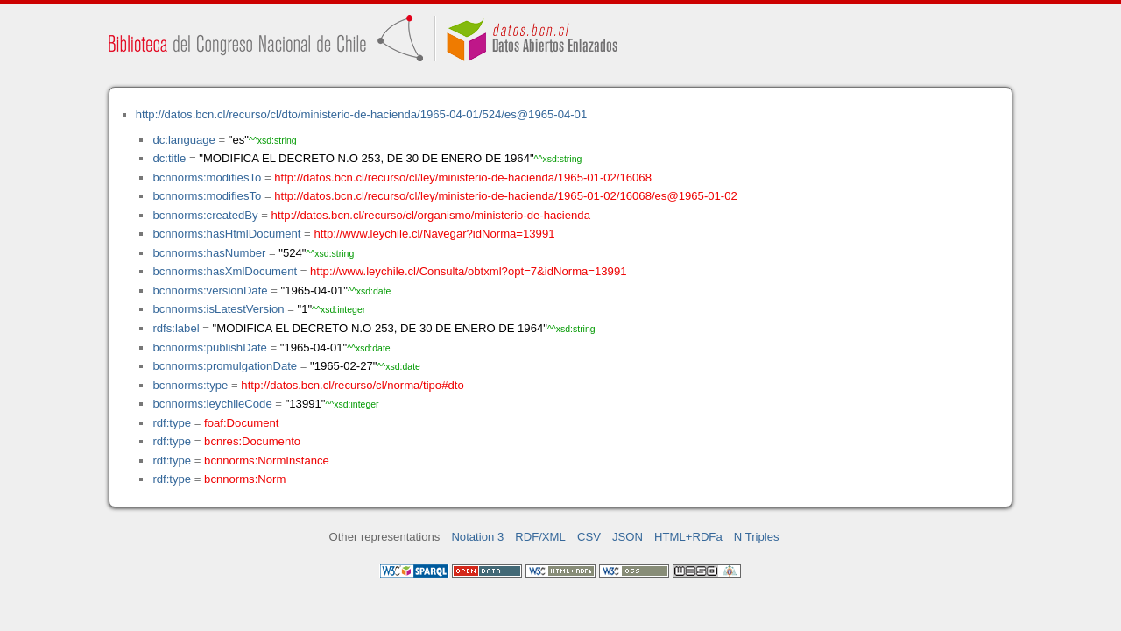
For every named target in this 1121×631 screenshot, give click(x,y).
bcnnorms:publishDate (209, 347)
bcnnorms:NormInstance (266, 460)
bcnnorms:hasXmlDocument (224, 271)
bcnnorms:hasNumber (208, 252)
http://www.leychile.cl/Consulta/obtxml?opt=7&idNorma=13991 (468, 271)
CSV (589, 536)
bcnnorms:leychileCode (211, 403)
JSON (627, 536)
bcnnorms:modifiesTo (206, 177)
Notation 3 (477, 536)
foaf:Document (241, 422)
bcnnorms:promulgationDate (224, 365)
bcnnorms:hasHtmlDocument (226, 233)
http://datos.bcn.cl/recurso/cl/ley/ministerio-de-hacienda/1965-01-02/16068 (463, 177)
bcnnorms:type (190, 385)
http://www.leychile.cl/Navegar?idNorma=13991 (434, 233)
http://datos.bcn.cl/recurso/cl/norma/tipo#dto (352, 385)
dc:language (183, 139)
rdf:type (171, 422)
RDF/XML (540, 536)
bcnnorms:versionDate (209, 290)
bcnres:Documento (252, 441)
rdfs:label (175, 328)
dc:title (169, 158)
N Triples (756, 536)
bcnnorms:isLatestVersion (218, 309)
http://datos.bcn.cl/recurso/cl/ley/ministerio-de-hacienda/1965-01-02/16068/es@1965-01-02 (505, 195)
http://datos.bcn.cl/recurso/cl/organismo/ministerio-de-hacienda (430, 215)
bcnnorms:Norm (245, 479)
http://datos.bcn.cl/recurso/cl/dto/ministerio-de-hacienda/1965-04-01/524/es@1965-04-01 (361, 114)
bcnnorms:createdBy (204, 215)
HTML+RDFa (688, 536)
